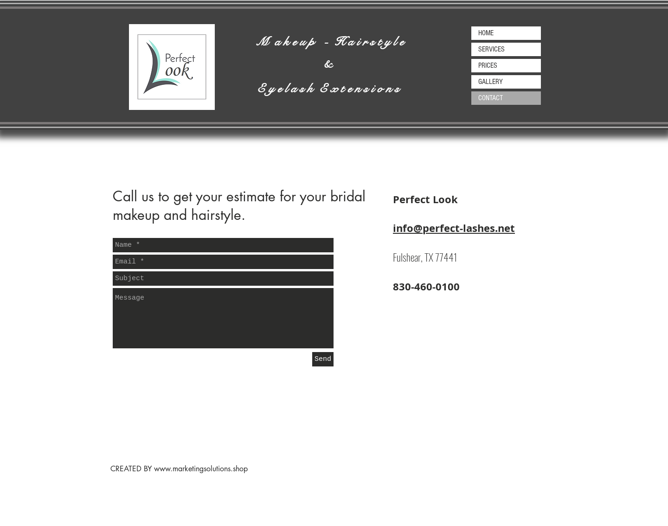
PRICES (487, 65)
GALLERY (490, 81)
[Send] (323, 359)
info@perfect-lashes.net (454, 228)
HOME (486, 33)
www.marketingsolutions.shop (201, 469)
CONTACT (490, 98)
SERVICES (491, 49)
